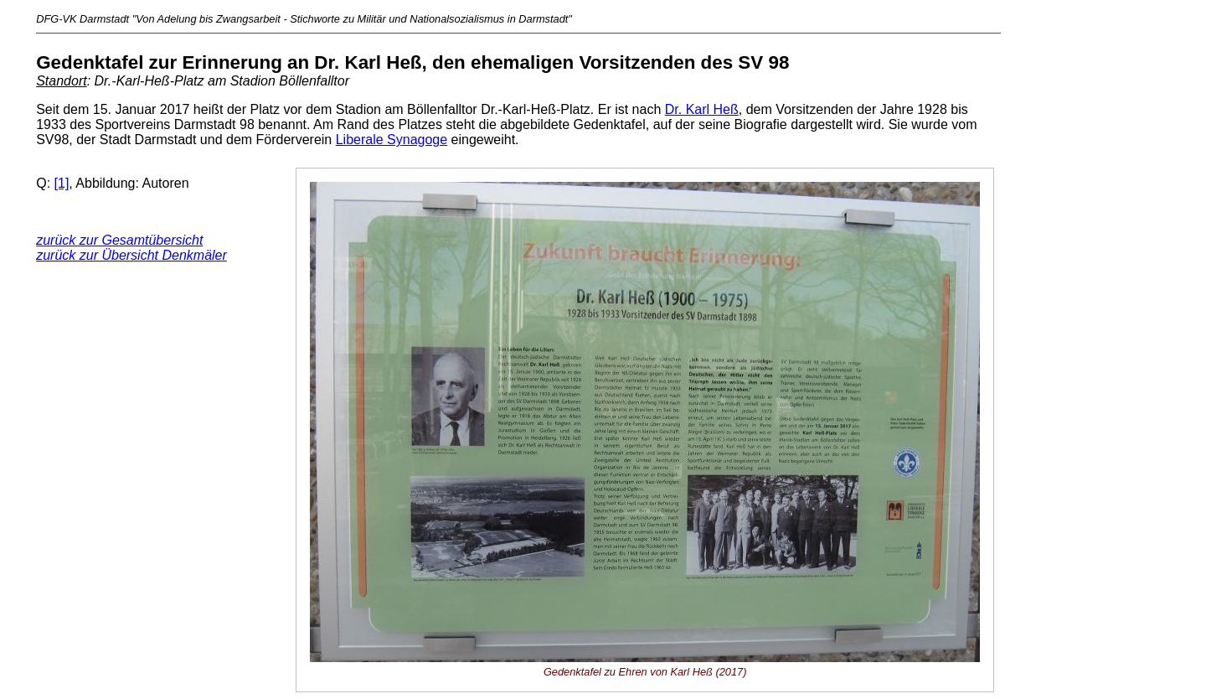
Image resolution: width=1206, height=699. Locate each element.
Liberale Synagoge (391, 139)
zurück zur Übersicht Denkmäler (131, 255)
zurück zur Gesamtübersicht (119, 240)
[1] (62, 183)
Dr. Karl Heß (702, 109)
